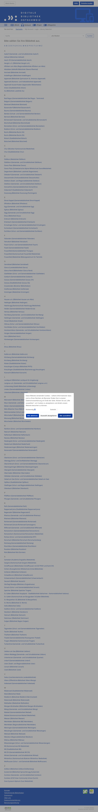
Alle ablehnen (32, 416)
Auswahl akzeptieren (49, 416)
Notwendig (30, 409)
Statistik (53, 409)
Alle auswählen (65, 416)
